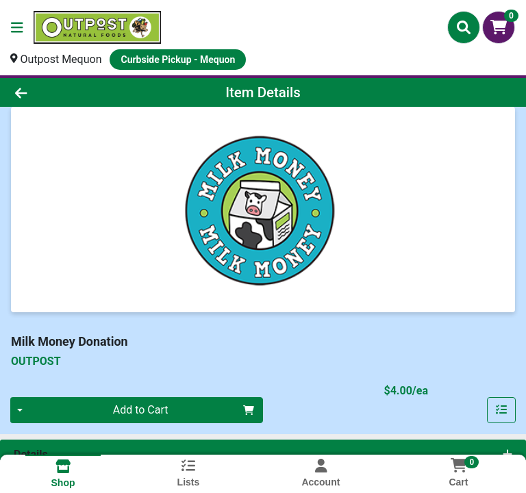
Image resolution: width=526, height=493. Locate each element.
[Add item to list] (501, 410)
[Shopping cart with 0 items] (498, 27)
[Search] (464, 27)
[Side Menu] (17, 27)
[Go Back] (74, 92)
